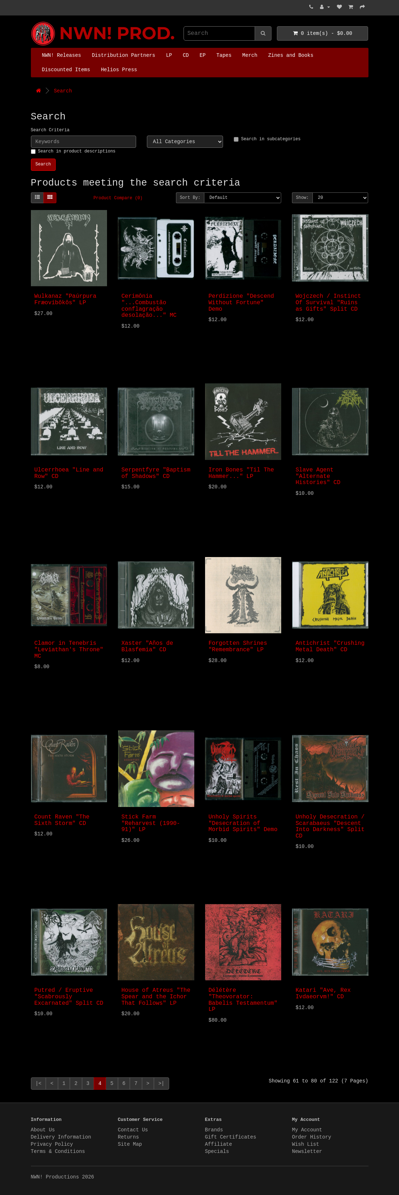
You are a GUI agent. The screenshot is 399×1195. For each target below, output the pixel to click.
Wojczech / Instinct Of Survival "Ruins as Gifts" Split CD (328, 302)
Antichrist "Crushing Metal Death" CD (330, 646)
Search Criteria (50, 130)
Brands (214, 1130)
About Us (43, 1130)
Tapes (224, 55)
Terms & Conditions (58, 1151)
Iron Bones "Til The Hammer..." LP (241, 473)
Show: (302, 197)
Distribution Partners (123, 55)
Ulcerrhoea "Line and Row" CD (68, 473)
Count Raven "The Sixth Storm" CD (62, 820)
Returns (128, 1137)
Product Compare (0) (118, 198)
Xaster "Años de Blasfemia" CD (147, 646)
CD (186, 55)
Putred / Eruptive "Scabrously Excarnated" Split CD (68, 996)
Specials (217, 1151)
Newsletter (307, 1151)
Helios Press (119, 70)
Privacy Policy (52, 1144)
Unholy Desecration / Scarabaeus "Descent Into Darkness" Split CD (330, 826)
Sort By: (190, 197)
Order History (311, 1137)
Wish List (305, 1144)
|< (39, 1083)
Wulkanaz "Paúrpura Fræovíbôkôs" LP (65, 299)
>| (161, 1083)
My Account (307, 1130)
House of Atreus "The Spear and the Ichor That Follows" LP (155, 996)
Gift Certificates (230, 1137)
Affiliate (218, 1144)
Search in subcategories (267, 139)
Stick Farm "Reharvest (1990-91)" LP (150, 823)
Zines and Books (291, 55)
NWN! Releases (61, 55)
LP (169, 55)
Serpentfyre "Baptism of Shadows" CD (155, 473)
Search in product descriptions (73, 151)
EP (203, 55)
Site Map (130, 1144)
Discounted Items (66, 70)
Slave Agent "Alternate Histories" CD (318, 476)
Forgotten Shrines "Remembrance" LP (238, 646)
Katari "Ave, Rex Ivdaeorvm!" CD (323, 993)
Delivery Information (61, 1137)
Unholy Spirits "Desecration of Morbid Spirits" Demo (243, 823)
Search (63, 91)
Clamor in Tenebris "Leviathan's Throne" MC (68, 649)
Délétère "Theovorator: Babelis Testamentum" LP (243, 1000)
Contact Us (133, 1130)
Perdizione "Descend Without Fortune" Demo (241, 302)
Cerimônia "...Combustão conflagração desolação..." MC (149, 306)
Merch (250, 55)
